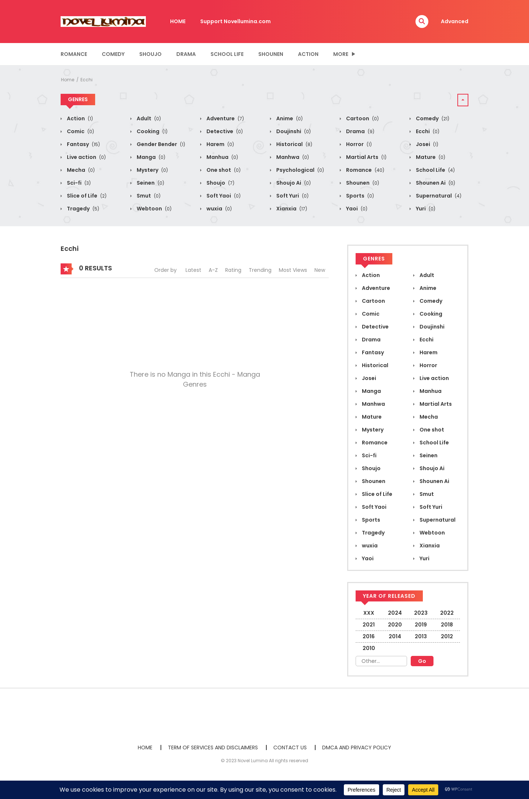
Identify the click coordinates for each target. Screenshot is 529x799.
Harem (219, 144)
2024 (395, 613)
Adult (148, 118)
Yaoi (356, 208)
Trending (260, 270)
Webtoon (154, 208)
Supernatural (438, 195)
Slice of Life (86, 195)
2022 (447, 613)
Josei (426, 144)
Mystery (152, 170)
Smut (148, 195)
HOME (178, 21)
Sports (359, 195)
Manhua (221, 157)
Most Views (293, 270)
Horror (358, 144)
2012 (447, 636)
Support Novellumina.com (235, 21)
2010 (369, 648)
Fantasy (83, 144)
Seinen (150, 183)
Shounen (270, 54)
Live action (86, 157)
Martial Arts (365, 157)
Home (67, 80)
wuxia (218, 208)
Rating (233, 270)
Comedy (113, 54)
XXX (368, 613)
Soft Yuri (292, 195)
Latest (193, 270)
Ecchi (86, 80)
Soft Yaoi (223, 195)
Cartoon (362, 118)
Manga (150, 157)
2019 (421, 624)
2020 (395, 624)
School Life (227, 54)
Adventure (224, 118)
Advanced (454, 21)
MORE (340, 54)
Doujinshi (293, 131)
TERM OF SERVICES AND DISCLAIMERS (213, 747)
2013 (421, 636)
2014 (395, 636)
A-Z (213, 270)
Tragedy (82, 208)
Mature (430, 157)
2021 (369, 624)
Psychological (299, 170)
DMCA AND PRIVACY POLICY (356, 747)
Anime (289, 118)
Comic (80, 131)
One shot (223, 170)
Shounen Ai (435, 183)
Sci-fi (78, 183)
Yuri (425, 208)
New (319, 270)
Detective (224, 131)
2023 (421, 613)
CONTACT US (290, 747)
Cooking (152, 131)
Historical (293, 144)
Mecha (80, 170)
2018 (447, 624)
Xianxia (291, 208)
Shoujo (150, 54)
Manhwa (292, 157)
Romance (74, 54)
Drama (186, 54)
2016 (369, 636)
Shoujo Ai (293, 183)
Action (308, 54)
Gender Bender (160, 144)
